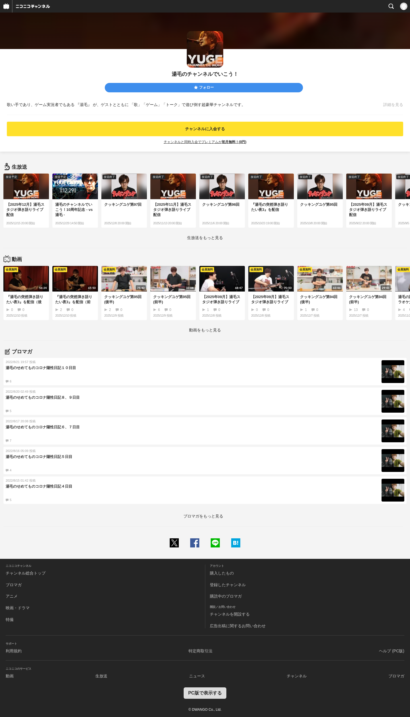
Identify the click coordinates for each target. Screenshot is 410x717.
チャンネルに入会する (205, 129)
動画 (10, 676)
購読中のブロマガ (226, 596)
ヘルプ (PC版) (391, 651)
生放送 (101, 676)
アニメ (12, 596)
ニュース (197, 676)
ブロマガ (14, 584)
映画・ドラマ (18, 608)
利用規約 (14, 651)
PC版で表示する (205, 692)
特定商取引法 (200, 651)
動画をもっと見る (205, 330)
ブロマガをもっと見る (203, 516)
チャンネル (297, 676)
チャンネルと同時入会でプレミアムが (205, 142)
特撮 (10, 619)
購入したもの (222, 573)
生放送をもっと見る (205, 237)
